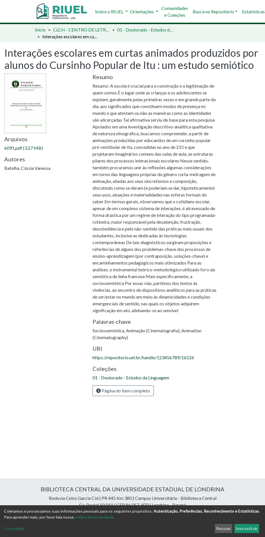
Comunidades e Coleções (174, 11)
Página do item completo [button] (123, 390)
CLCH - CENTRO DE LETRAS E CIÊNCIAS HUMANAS (81, 29)
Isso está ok (246, 528)
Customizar (14, 528)
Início (40, 29)
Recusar (223, 528)
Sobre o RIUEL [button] (109, 11)
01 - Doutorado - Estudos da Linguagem (145, 29)
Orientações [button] (142, 11)
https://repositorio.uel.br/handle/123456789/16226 (143, 357)
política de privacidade (93, 517)
